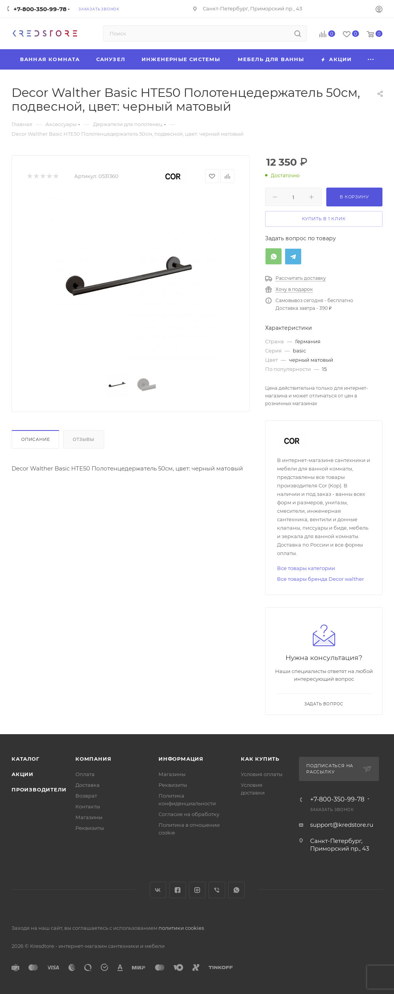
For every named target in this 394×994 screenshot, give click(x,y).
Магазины (88, 817)
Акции (22, 774)
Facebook (177, 890)
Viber (217, 890)
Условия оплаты (261, 774)
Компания (93, 759)
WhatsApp (236, 890)
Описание (35, 439)
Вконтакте (158, 890)
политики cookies (181, 928)
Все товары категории (306, 568)
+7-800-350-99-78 (40, 9)
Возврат (86, 796)
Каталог (26, 759)
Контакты (87, 806)
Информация (181, 759)
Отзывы (84, 439)
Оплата (85, 774)
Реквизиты (89, 828)
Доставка (87, 785)
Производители (39, 789)
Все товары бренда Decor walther (320, 579)
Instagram (197, 890)
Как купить (260, 759)
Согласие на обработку (189, 814)
